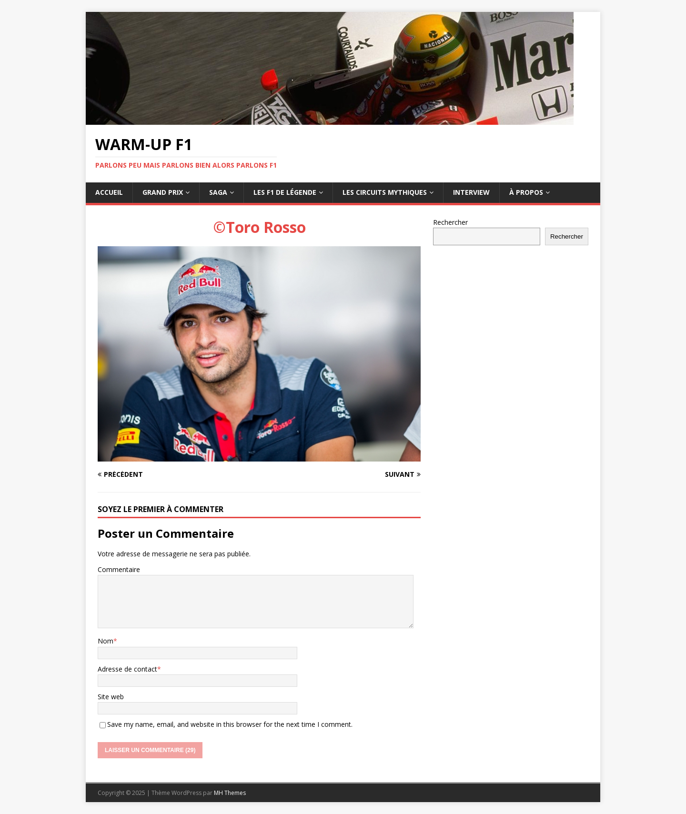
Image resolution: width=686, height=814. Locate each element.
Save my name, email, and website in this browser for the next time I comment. (230, 724)
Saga (218, 192)
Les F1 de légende (284, 192)
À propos (526, 192)
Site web (111, 696)
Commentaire (119, 569)
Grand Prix (162, 192)
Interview (471, 192)
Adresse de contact (127, 668)
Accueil (109, 192)
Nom (105, 640)
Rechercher (450, 222)
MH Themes (230, 793)
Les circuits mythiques (385, 192)
